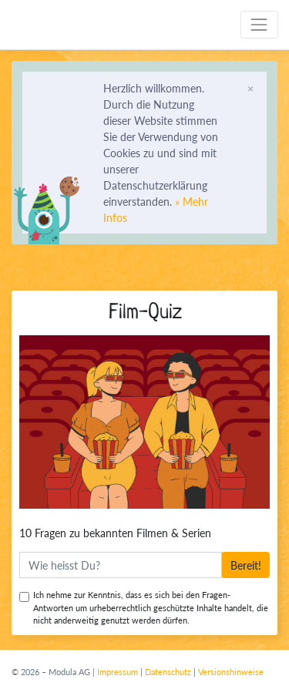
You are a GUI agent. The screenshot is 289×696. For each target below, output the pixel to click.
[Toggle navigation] (259, 24)
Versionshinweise (231, 672)
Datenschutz (168, 672)
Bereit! (249, 565)
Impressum (117, 672)
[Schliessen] (250, 88)
